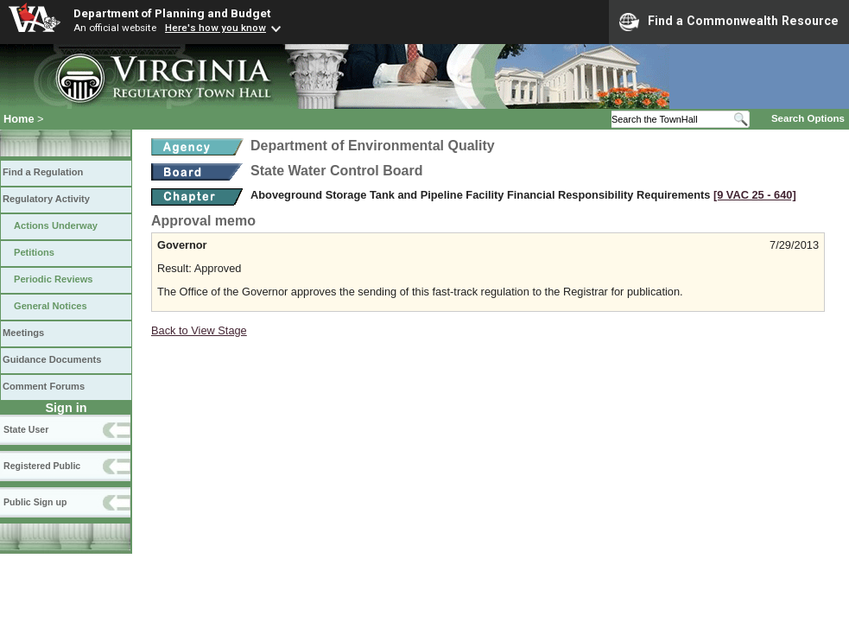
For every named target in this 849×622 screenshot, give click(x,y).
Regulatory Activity (46, 199)
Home (19, 118)
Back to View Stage (199, 330)
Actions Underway (56, 225)
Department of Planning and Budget (171, 13)
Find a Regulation (43, 172)
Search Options (808, 118)
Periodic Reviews (53, 279)
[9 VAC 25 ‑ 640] (754, 194)
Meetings (23, 332)
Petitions (34, 252)
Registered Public (41, 465)
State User (25, 429)
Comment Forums (44, 386)
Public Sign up (35, 502)
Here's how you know (215, 28)
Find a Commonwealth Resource (729, 21)
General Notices (50, 306)
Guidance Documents (52, 359)
